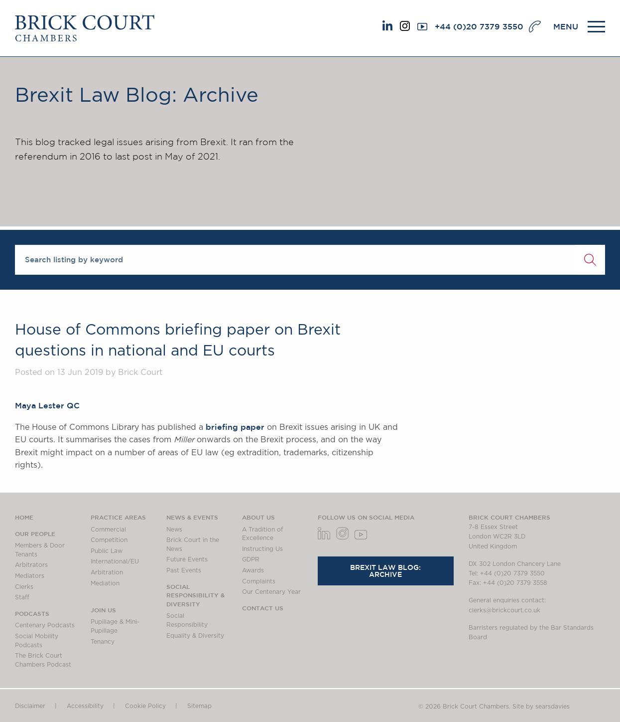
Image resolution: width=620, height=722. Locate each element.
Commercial (108, 530)
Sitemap (199, 706)
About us (258, 517)
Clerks (24, 587)
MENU (565, 26)
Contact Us (262, 607)
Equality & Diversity (195, 636)
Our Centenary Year (271, 592)
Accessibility (85, 706)
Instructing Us (262, 549)
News (174, 530)
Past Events (183, 570)
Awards (253, 570)
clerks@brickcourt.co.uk (504, 610)
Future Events (187, 559)
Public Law (107, 551)
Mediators (29, 576)
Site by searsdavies (541, 707)
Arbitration (107, 572)
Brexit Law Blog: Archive (385, 570)
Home (24, 517)
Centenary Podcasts (45, 625)
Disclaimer (30, 706)
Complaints (258, 581)
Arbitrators (31, 565)
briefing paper (235, 426)
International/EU (115, 561)
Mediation (105, 583)
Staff (22, 597)
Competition (109, 540)
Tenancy (103, 642)
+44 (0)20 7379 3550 (479, 26)
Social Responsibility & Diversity (195, 595)
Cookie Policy (145, 706)
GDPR (250, 559)
